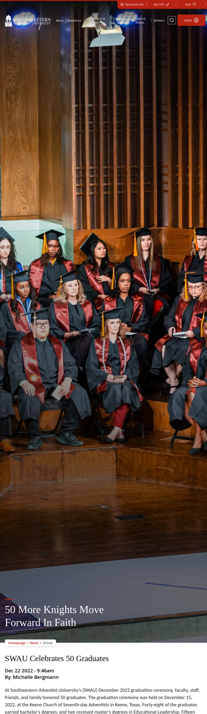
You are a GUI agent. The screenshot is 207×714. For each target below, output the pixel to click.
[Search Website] (172, 20)
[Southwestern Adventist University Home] (28, 20)
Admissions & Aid (96, 20)
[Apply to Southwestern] (191, 20)
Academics (74, 20)
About (60, 20)
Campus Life (118, 20)
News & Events (140, 20)
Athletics (159, 20)
